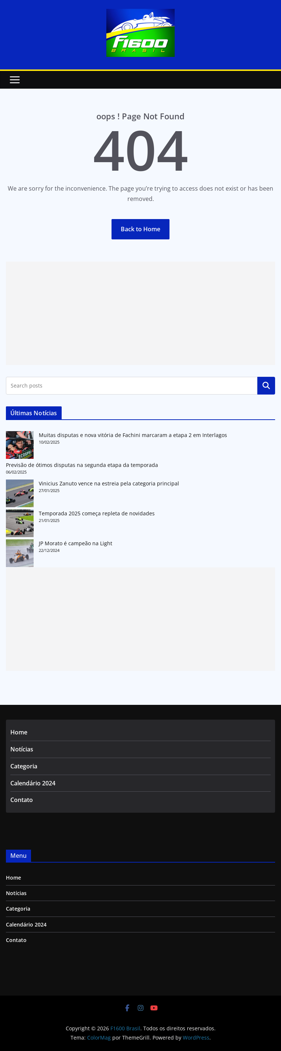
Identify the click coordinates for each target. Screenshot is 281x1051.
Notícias (21, 749)
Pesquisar (266, 386)
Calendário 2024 (32, 783)
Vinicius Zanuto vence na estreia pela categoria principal (109, 483)
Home (18, 732)
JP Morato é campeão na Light (75, 543)
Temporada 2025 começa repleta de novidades (97, 513)
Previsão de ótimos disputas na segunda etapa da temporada (82, 464)
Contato (21, 800)
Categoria (23, 766)
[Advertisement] (140, 313)
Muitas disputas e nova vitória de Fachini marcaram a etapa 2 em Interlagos (133, 435)
